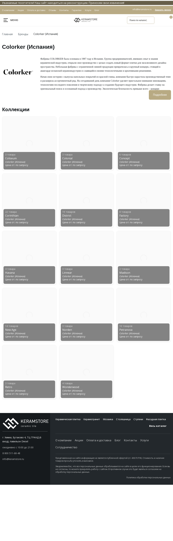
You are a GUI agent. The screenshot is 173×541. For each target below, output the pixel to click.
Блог (118, 440)
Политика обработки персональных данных (148, 477)
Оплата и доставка (98, 440)
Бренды (23, 34)
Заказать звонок (163, 10)
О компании (63, 440)
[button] (25, 453)
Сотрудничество (66, 447)
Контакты (130, 440)
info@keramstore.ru (142, 9)
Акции (79, 440)
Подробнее (160, 94)
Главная (7, 34)
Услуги (144, 440)
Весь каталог (160, 426)
